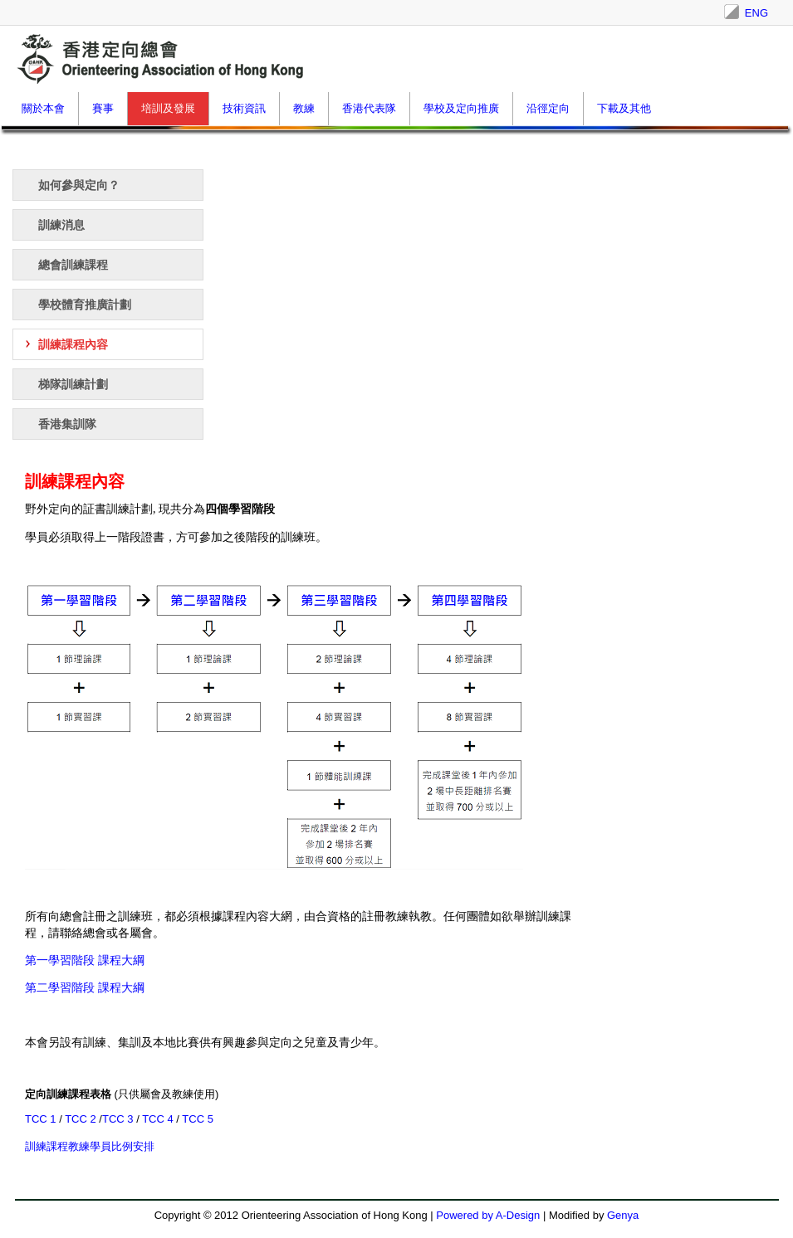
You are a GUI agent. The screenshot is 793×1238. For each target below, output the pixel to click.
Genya (623, 1215)
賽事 (103, 108)
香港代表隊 (369, 108)
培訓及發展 (168, 108)
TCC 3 (118, 1119)
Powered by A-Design (488, 1215)
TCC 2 (82, 1119)
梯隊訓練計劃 (73, 384)
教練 (304, 108)
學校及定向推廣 (461, 108)
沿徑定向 (548, 108)
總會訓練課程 (73, 264)
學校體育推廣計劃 (84, 304)
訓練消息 (61, 225)
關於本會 (43, 108)
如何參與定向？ (79, 185)
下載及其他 (624, 108)
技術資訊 (244, 108)
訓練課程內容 (73, 344)
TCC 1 (42, 1119)
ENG (756, 13)
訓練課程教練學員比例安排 (89, 1146)
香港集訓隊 (67, 424)
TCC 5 (197, 1119)
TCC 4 (159, 1119)
